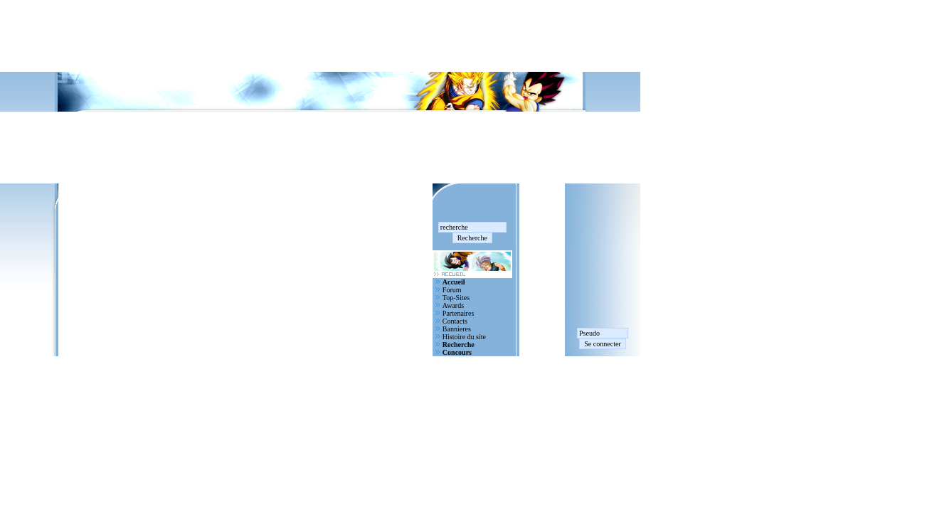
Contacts (455, 321)
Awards (453, 305)
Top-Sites (456, 298)
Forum (452, 290)
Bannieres (457, 329)
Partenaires (458, 313)
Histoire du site (464, 337)
